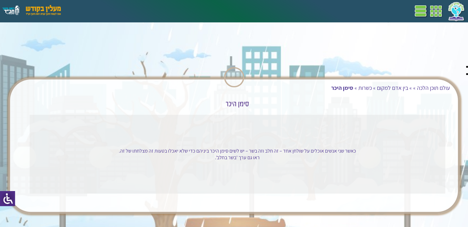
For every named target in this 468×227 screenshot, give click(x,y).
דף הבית (234, 11)
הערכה (122, 11)
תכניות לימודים (206, 11)
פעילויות (102, 11)
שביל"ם (179, 11)
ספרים (160, 11)
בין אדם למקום (328, 87)
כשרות (301, 87)
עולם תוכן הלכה (369, 87)
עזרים (83, 11)
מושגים (141, 11)
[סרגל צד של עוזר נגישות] (7, 198)
